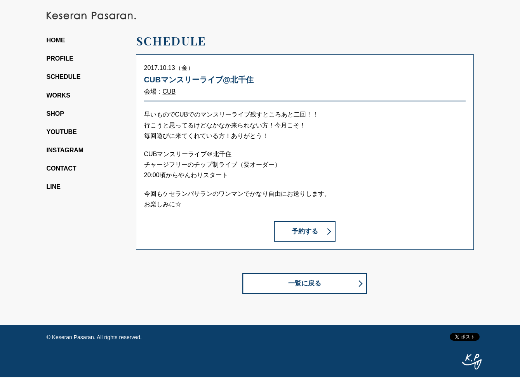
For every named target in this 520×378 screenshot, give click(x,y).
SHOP (55, 113)
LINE (54, 186)
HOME (56, 40)
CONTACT (62, 168)
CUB (169, 91)
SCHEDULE (64, 76)
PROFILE (60, 58)
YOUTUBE (62, 132)
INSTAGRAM (65, 150)
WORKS (58, 95)
